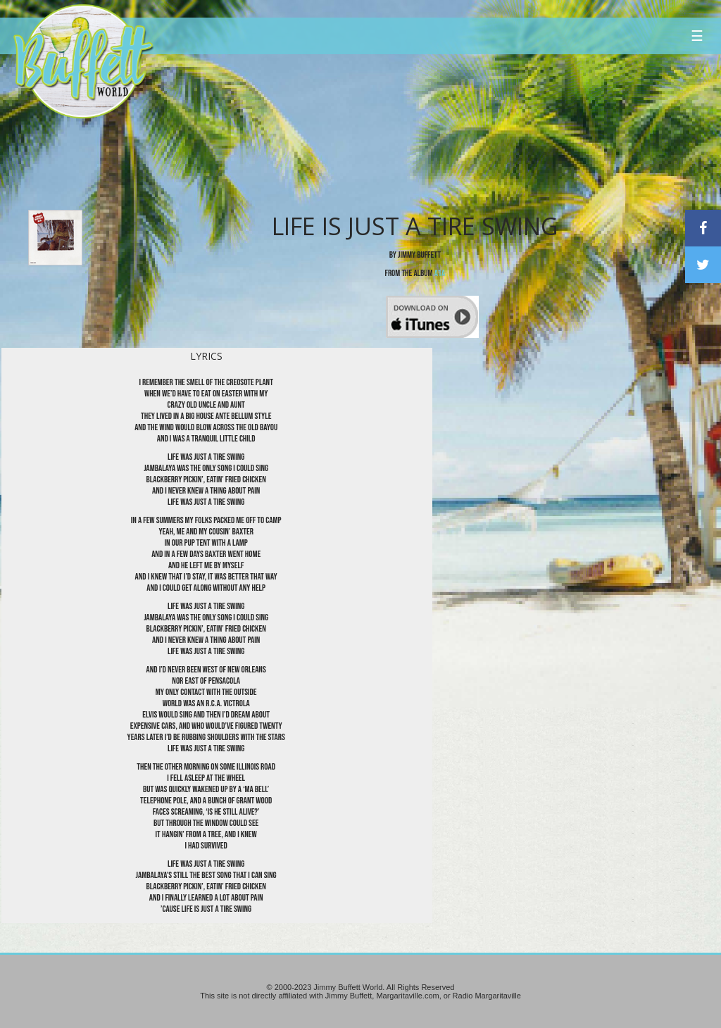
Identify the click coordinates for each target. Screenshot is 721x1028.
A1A (440, 273)
